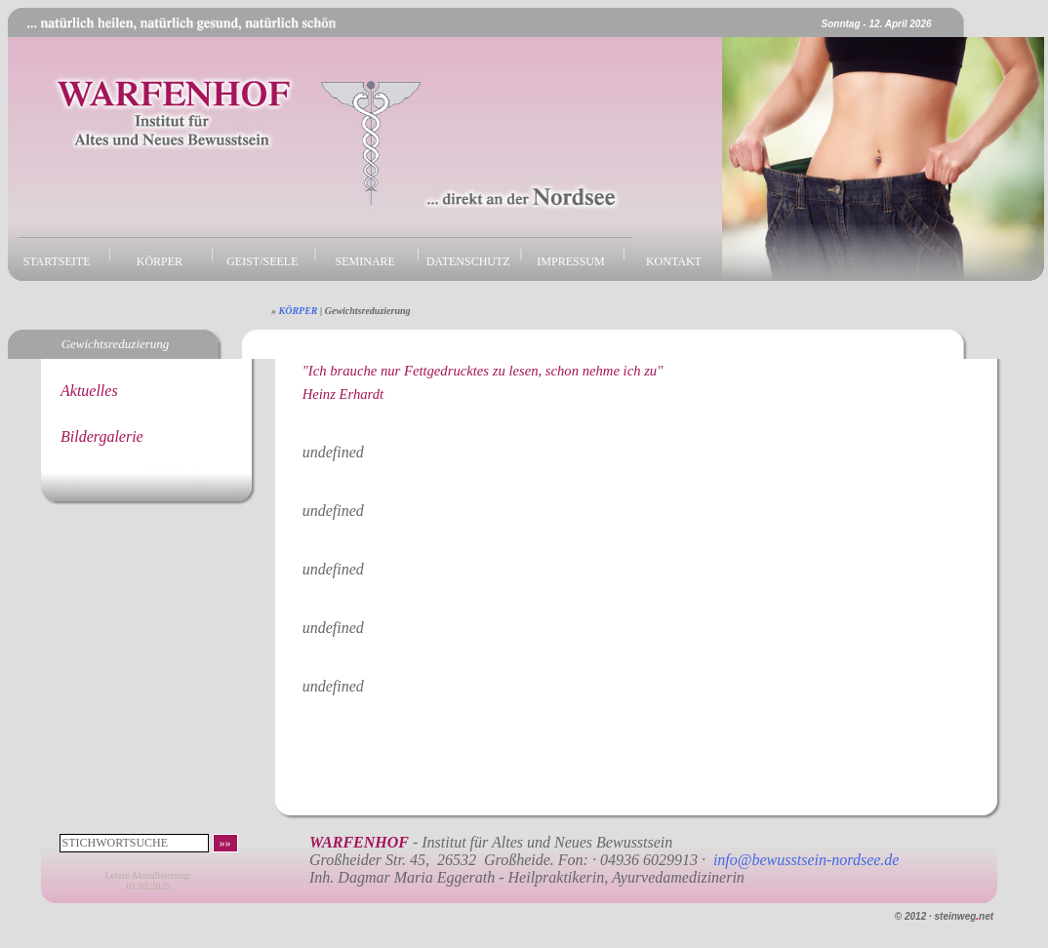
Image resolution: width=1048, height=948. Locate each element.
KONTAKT (674, 261)
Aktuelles (89, 390)
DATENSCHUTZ (468, 261)
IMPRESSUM (570, 261)
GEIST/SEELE (262, 261)
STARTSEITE (57, 261)
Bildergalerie (101, 436)
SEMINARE (365, 261)
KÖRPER (159, 261)
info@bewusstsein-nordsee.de (806, 859)
